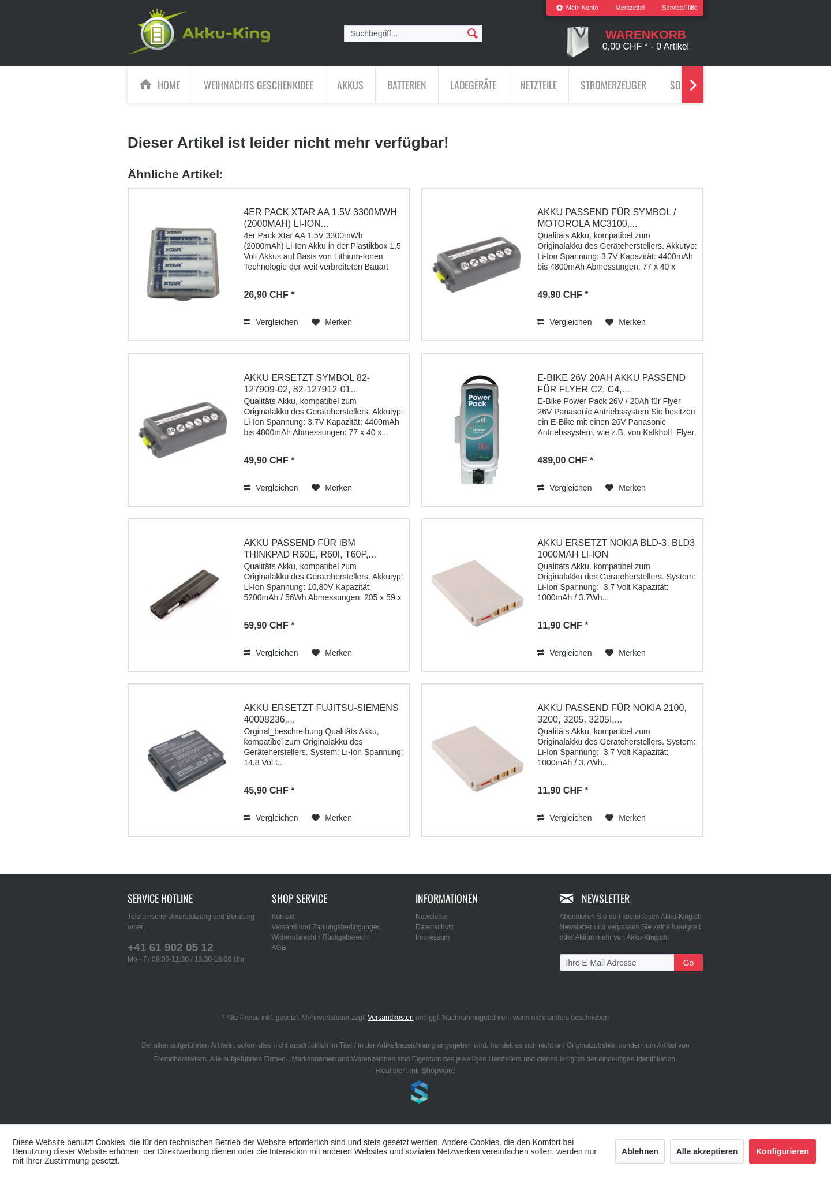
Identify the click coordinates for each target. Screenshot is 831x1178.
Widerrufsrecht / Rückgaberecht (320, 937)
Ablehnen (640, 1151)
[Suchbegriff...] (413, 33)
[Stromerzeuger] (613, 84)
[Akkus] (350, 84)
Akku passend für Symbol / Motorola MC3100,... (606, 218)
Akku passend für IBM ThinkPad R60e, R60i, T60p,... (310, 548)
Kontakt (283, 917)
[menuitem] (577, 8)
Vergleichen (271, 322)
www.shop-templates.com (415, 1093)
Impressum (432, 937)
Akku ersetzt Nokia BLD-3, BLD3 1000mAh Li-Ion (616, 548)
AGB (279, 948)
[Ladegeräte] (473, 84)
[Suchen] (473, 32)
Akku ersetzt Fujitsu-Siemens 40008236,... (321, 713)
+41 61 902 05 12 (170, 947)
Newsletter (431, 917)
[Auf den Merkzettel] (332, 322)
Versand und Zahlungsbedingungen (326, 927)
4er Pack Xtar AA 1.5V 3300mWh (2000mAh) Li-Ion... (320, 218)
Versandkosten (390, 1018)
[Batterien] (407, 84)
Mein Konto (577, 7)
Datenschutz (434, 927)
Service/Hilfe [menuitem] (680, 7)
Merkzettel (630, 7)
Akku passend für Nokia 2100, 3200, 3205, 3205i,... (611, 713)
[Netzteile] (538, 84)
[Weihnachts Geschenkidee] (258, 84)
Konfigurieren (782, 1151)
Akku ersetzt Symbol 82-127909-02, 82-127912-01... (307, 383)
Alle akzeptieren (707, 1151)
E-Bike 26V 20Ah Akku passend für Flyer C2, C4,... (611, 383)
